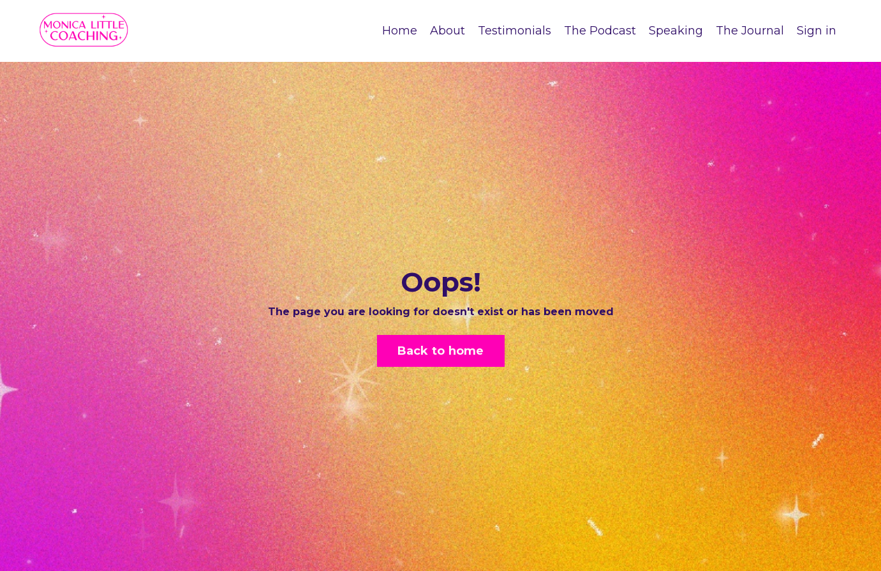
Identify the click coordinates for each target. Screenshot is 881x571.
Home (399, 31)
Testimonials (514, 31)
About (447, 31)
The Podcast (600, 31)
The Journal (750, 31)
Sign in (816, 31)
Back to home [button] (440, 351)
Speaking (676, 31)
